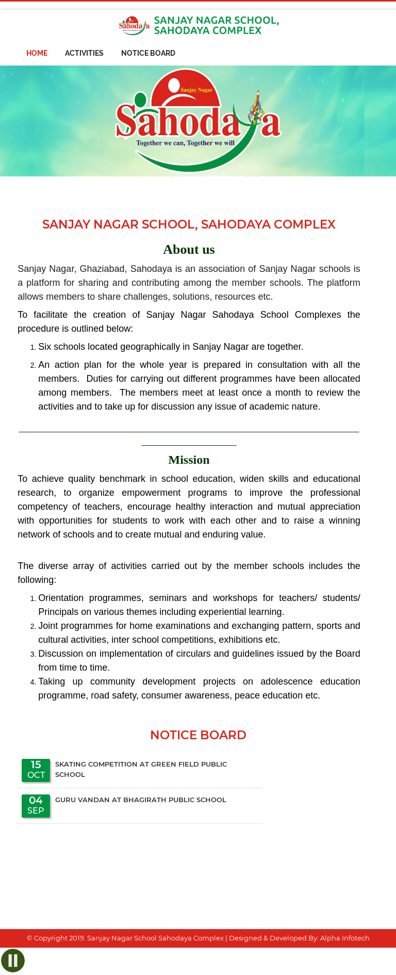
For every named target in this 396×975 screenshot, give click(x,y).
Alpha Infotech (345, 938)
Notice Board (148, 53)
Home (36, 53)
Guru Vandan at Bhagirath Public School (140, 799)
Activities (84, 53)
